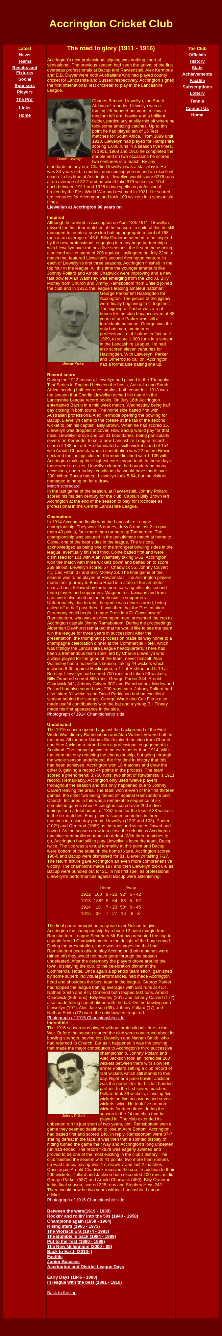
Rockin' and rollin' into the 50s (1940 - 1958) (92, 1216)
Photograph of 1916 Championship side (85, 1199)
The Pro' (25, 99)
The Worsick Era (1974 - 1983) (78, 1231)
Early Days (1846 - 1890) (72, 1277)
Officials (197, 54)
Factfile (55, 1256)
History (197, 61)
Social (24, 79)
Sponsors (25, 85)
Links (24, 107)
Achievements (197, 74)
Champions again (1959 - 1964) (79, 1221)
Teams (24, 61)
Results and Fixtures (24, 70)
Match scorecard (63, 486)
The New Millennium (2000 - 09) (79, 1246)
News (24, 54)
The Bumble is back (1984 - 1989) (81, 1236)
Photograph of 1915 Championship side (85, 1017)
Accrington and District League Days (85, 1266)
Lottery (197, 93)
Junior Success (63, 1261)
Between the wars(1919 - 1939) (79, 1211)
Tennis (197, 101)
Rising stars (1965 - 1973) (73, 1226)
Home (25, 115)
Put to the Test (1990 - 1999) (76, 1241)
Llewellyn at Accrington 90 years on (84, 207)
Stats (197, 67)
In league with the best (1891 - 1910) (84, 1282)
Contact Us (197, 108)
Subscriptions (197, 86)
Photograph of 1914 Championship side (85, 714)
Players (24, 91)
